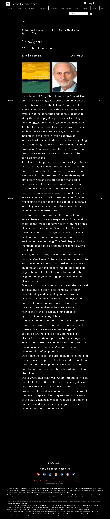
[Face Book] (60, 475)
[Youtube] (37, 475)
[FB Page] (54, 475)
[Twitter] (72, 475)
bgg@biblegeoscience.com (55, 468)
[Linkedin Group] (49, 475)
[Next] (98, 100)
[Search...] (78, 14)
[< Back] (28, 21)
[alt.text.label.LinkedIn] (43, 475)
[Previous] (12, 100)
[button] (91, 13)
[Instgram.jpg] (66, 475)
